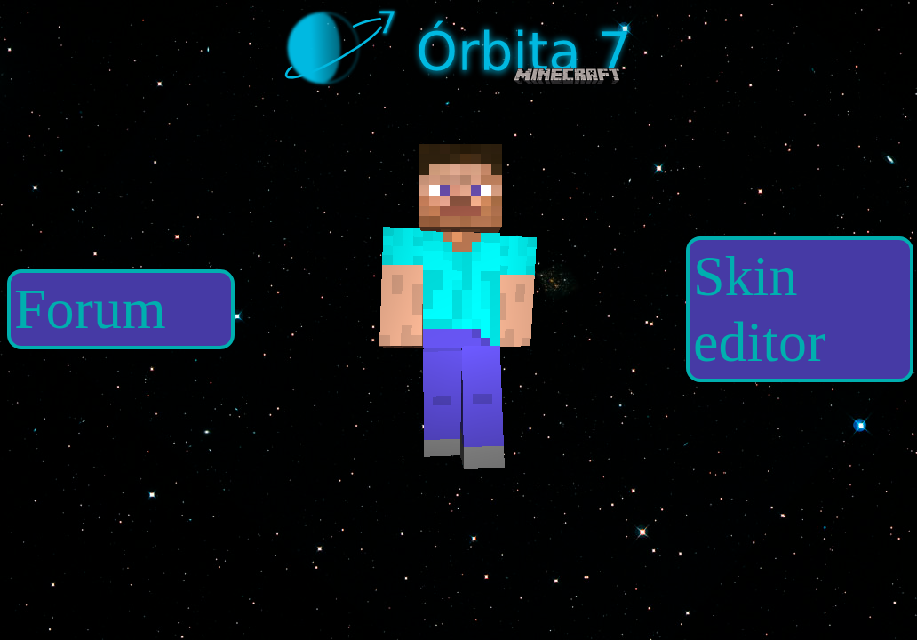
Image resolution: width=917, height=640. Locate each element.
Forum (90, 308)
